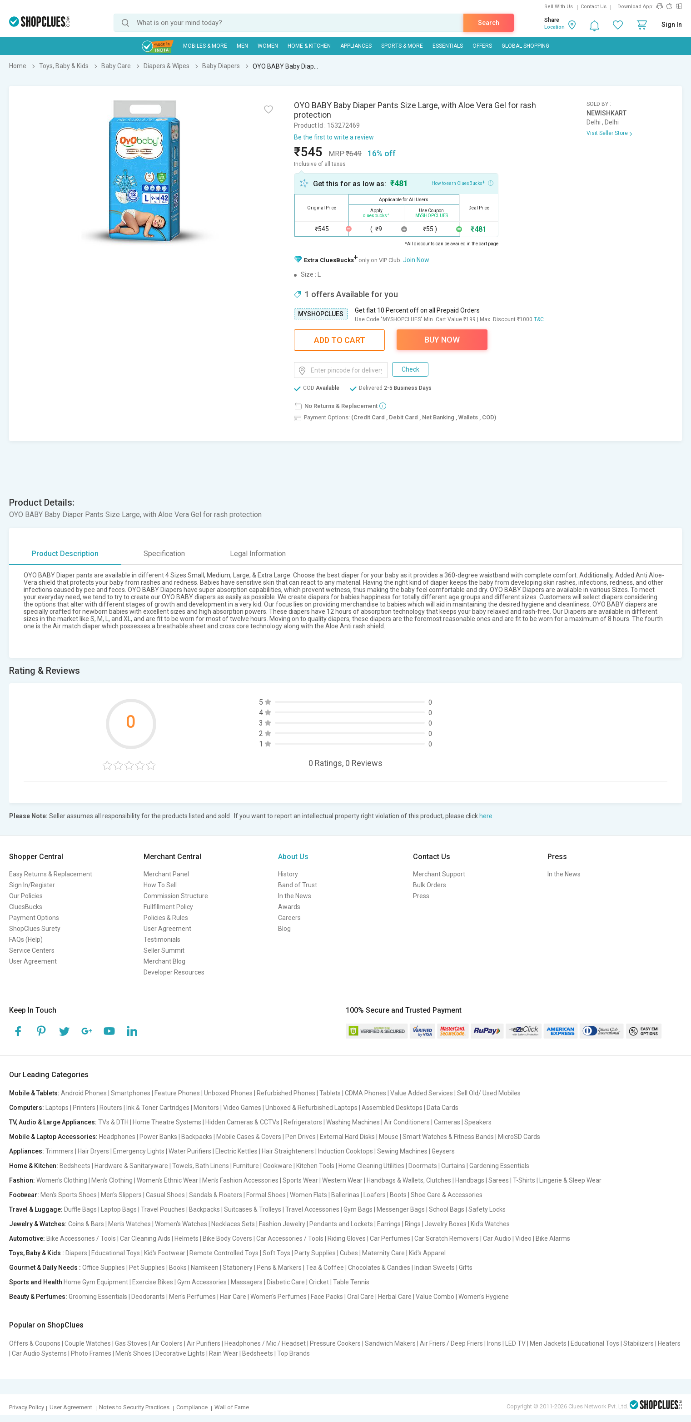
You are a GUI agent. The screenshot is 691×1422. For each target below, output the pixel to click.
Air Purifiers (203, 1343)
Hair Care (233, 1296)
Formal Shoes (266, 1194)
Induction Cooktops (345, 1151)
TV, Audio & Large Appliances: (53, 1122)
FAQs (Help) (26, 939)
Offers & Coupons (34, 1343)
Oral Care (360, 1296)
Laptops (57, 1107)
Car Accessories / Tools (289, 1238)
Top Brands (293, 1353)
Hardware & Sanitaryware (131, 1165)
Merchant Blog (164, 961)
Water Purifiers (190, 1151)
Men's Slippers (121, 1194)
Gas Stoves (131, 1343)
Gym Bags (358, 1209)
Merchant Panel (166, 874)
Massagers (247, 1282)
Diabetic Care (286, 1282)
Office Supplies (103, 1267)
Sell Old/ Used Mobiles (489, 1093)
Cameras (447, 1122)
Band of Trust (297, 885)
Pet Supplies (147, 1267)
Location (554, 27)
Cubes (349, 1253)
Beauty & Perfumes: (38, 1296)
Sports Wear (300, 1180)
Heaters (669, 1343)
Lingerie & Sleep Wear (570, 1180)
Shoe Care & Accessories (446, 1194)
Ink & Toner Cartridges (157, 1107)
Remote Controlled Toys (224, 1253)
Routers (110, 1107)
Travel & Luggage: (36, 1209)
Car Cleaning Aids (145, 1238)
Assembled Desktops (392, 1107)
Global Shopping (525, 46)
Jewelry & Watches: (38, 1224)
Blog (284, 928)
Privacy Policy (26, 1407)
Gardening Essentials (499, 1165)
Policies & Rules (166, 917)
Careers (289, 917)
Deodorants (148, 1296)
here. (486, 816)
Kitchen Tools (315, 1165)
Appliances (356, 46)
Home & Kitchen (309, 46)
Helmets (186, 1238)
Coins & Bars (86, 1224)
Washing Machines (353, 1122)
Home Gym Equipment (96, 1282)
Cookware (277, 1165)
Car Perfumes (390, 1238)
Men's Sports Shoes (68, 1194)
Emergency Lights (138, 1151)
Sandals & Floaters (215, 1194)
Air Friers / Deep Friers (451, 1343)
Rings (413, 1224)
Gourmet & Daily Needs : (45, 1267)
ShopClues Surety (34, 928)
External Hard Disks (347, 1136)
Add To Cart (339, 340)
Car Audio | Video (507, 1238)
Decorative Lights (180, 1353)
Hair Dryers (93, 1151)
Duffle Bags (80, 1209)
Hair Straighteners (288, 1151)
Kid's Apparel (427, 1253)
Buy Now (442, 339)
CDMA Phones (365, 1093)
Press (421, 896)
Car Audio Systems (39, 1353)
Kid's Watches (490, 1224)
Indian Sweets (434, 1267)
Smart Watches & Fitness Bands (448, 1136)
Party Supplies (315, 1253)
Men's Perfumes (192, 1296)
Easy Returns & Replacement (50, 874)
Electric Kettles (236, 1151)
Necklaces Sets (233, 1224)
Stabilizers (638, 1343)
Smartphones (130, 1093)
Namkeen (205, 1267)
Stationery (238, 1267)
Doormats (422, 1165)
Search (488, 22)
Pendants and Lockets (341, 1224)
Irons (494, 1343)
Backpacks (196, 1136)
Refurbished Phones (286, 1093)
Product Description (65, 553)
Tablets (330, 1093)
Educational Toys (115, 1253)
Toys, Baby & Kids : (36, 1253)
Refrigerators (302, 1122)
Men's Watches (129, 1224)
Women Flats (308, 1194)
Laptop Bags (119, 1209)
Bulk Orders (429, 885)
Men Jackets (548, 1343)
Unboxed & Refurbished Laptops (311, 1107)
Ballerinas (345, 1194)
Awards (289, 906)
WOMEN (268, 46)
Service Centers (32, 950)
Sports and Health (35, 1282)
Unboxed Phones (228, 1093)
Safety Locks (487, 1209)
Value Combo (435, 1296)
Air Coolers (167, 1343)
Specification (164, 553)
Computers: (26, 1107)
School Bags (446, 1209)
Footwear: (24, 1194)
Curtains (453, 1165)
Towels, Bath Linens (200, 1165)
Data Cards (442, 1107)
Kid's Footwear (164, 1253)
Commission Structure (176, 896)
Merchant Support (439, 874)
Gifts (465, 1267)
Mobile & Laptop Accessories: (53, 1136)
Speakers (478, 1122)
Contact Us (593, 7)
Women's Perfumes (278, 1296)
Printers (84, 1107)
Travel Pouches (163, 1209)
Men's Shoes (133, 1353)
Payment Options (34, 917)
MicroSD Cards (519, 1136)
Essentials (447, 46)
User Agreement (33, 961)
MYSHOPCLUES (320, 314)
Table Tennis (351, 1282)
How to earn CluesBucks (462, 182)
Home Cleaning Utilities (371, 1165)
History (288, 874)
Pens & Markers (279, 1267)
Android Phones (84, 1093)
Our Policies (26, 896)
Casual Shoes (165, 1194)
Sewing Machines (402, 1151)
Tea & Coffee (325, 1267)
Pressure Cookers (335, 1343)
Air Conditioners (407, 1122)
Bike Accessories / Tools (81, 1238)
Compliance (192, 1407)
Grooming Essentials (98, 1296)
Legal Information (258, 553)
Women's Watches (181, 1224)
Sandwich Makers (390, 1343)
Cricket (319, 1282)
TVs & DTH (113, 1122)
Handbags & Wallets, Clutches (409, 1180)
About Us (293, 856)
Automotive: (27, 1238)
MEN (242, 46)
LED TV (515, 1343)
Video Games (242, 1107)
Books (178, 1267)
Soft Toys (276, 1253)
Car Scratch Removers (446, 1238)
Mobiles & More (205, 46)
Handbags (469, 1180)
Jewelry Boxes (446, 1224)
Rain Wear (223, 1353)
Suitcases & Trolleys (252, 1209)
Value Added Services (421, 1093)
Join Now (416, 260)
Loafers (374, 1194)
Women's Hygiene (483, 1296)
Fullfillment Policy (168, 906)
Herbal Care (395, 1296)
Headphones (117, 1136)
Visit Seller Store (607, 133)
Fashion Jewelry (282, 1224)
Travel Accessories (312, 1209)
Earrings (389, 1224)
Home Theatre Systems (167, 1122)
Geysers (443, 1151)
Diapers (76, 1253)
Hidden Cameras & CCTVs (242, 1122)
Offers (482, 46)
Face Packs (327, 1296)
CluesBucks (25, 906)
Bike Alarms (553, 1238)
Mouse (388, 1136)
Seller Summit (164, 950)
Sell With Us (558, 7)
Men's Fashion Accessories (240, 1180)
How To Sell (160, 885)
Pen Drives (300, 1136)
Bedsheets (75, 1165)
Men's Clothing (112, 1180)
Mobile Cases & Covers (248, 1136)
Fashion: (22, 1180)
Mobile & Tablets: (34, 1093)
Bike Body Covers (227, 1238)
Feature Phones (177, 1093)
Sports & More (402, 46)
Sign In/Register (32, 885)
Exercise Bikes (152, 1282)
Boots (398, 1194)
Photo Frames (91, 1353)
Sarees (498, 1180)
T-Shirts (524, 1180)
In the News (294, 896)
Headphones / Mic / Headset (265, 1343)
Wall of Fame (231, 1407)
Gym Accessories (202, 1282)
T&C (539, 319)
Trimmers (59, 1151)
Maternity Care (383, 1253)
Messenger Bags (401, 1209)
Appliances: (26, 1151)
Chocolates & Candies (379, 1267)
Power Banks (158, 1136)
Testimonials (162, 939)
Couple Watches (88, 1343)
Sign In (671, 24)
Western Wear (342, 1180)
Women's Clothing (61, 1180)
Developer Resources (174, 972)
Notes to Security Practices (134, 1407)
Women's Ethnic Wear (167, 1180)
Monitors (206, 1107)
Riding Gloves (347, 1238)
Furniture (246, 1165)
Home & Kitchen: (33, 1165)
